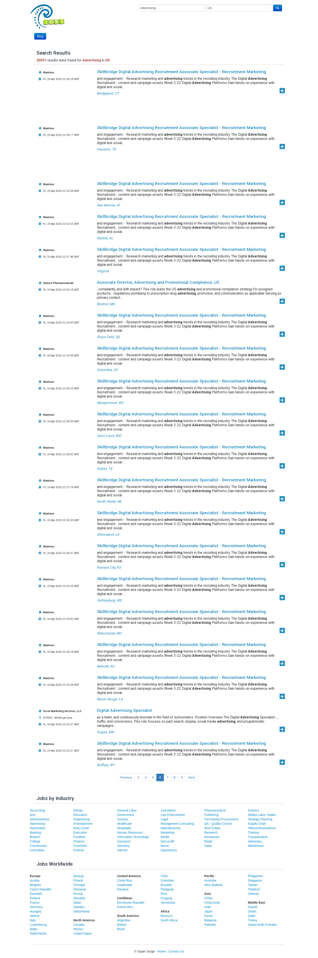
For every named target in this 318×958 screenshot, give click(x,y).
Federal (79, 850)
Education (80, 815)
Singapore (255, 880)
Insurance (124, 841)
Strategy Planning (260, 819)
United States (83, 933)
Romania (80, 889)
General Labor (127, 810)
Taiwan (253, 885)
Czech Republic (40, 889)
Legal (164, 819)
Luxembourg (38, 924)
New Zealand (213, 885)
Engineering (82, 819)
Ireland (34, 916)
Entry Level (81, 828)
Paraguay (167, 889)
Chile (164, 876)
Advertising (37, 823)
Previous (126, 777)
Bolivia (121, 924)
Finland (35, 898)
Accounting (37, 810)
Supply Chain (257, 823)
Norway (79, 876)
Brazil (121, 929)
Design (78, 810)
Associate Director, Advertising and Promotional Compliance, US (158, 282)
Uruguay (166, 898)
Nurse (165, 846)
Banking (35, 832)
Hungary (36, 911)
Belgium (35, 885)
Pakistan (210, 924)
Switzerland (81, 911)
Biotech (35, 837)
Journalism (168, 810)
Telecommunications (262, 828)
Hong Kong (212, 902)
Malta (33, 929)
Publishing (211, 815)
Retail (208, 841)
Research (211, 832)
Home (161, 951)
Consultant (37, 850)
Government (125, 815)
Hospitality (124, 828)
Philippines (255, 876)
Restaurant (211, 837)
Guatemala (124, 885)
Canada (79, 924)
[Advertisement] (201, 28)
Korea (208, 916)
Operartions (169, 850)
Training (253, 832)
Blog (40, 36)
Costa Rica (124, 880)
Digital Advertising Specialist (124, 710)
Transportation (258, 837)
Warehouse (256, 846)
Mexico (78, 929)
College (35, 841)
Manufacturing (170, 828)
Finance (79, 841)
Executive (80, 832)
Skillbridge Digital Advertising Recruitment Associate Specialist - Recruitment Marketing (181, 71)
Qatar (252, 916)
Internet (122, 850)
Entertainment (83, 823)
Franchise (80, 846)
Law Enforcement (173, 815)
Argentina (123, 920)
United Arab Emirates (262, 924)
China (208, 898)
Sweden (79, 907)
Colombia (167, 880)
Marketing (167, 832)
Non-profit (167, 841)
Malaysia (210, 920)
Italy (33, 920)
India (207, 907)
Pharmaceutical (215, 810)
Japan (208, 911)
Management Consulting (177, 823)
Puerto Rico (125, 907)
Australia (210, 880)
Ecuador (166, 885)
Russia (78, 893)
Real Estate (212, 828)
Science (253, 810)
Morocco (167, 916)
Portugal (79, 885)
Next (191, 777)
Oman (252, 911)
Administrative (39, 819)
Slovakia (79, 898)
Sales (208, 846)
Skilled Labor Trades (262, 815)
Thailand (254, 889)
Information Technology (133, 837)
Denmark (36, 893)
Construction (38, 846)
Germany (36, 907)
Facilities (79, 837)
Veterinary (255, 841)
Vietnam (253, 893)
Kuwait (252, 907)
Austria (35, 880)
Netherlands (38, 933)
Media (165, 837)
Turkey (252, 920)
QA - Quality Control (218, 823)
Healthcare (124, 823)
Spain (77, 902)
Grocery (122, 819)
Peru (164, 893)
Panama (123, 889)
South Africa (169, 920)
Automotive (37, 828)
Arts (32, 815)
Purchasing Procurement (221, 819)
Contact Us (176, 951)
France (35, 902)
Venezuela (168, 902)
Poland (78, 880)
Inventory (123, 846)
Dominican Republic (131, 902)
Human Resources (130, 832)
